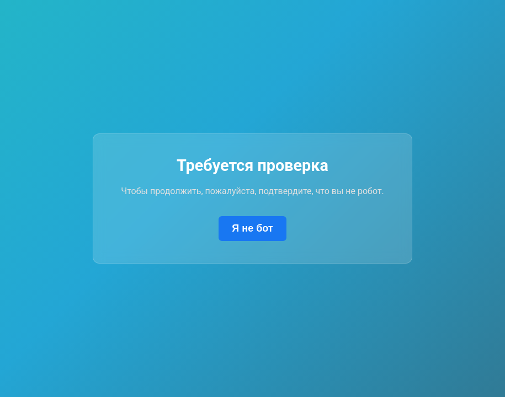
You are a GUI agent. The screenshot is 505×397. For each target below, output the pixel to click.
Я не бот (252, 228)
